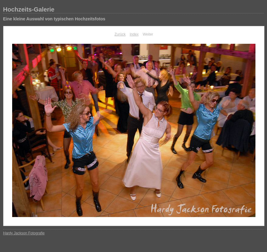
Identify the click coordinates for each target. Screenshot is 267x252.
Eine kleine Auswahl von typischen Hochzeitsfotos (54, 18)
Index (134, 34)
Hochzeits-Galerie (28, 9)
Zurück (120, 34)
